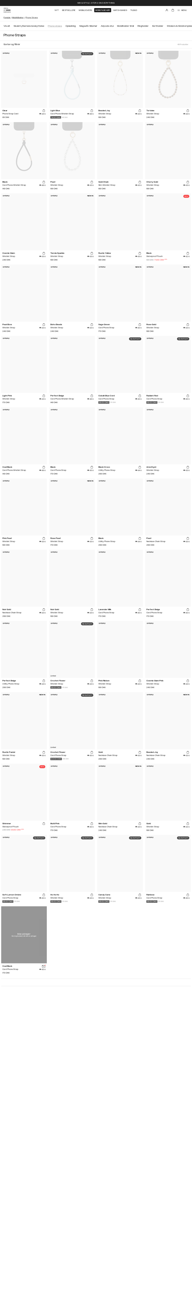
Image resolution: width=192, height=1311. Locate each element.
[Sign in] (167, 10)
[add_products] (43, 110)
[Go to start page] (7, 10)
